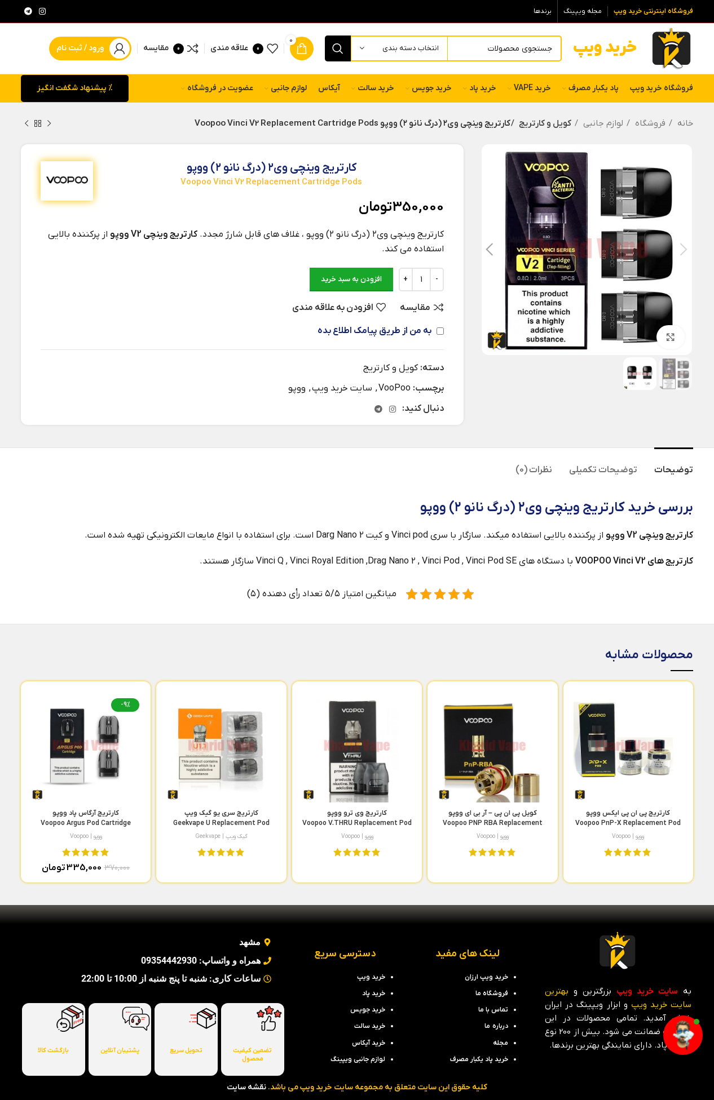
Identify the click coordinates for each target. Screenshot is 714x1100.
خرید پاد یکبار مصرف (479, 1059)
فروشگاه (649, 123)
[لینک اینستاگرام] (42, 11)
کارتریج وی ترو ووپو (357, 823)
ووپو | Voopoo (628, 836)
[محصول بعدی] (26, 123)
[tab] (673, 464)
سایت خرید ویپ (342, 388)
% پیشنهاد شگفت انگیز (75, 88)
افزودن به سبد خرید (351, 279)
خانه (684, 123)
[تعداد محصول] (421, 279)
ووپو (297, 388)
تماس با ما (493, 1009)
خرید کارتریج (619, 508)
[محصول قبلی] (49, 123)
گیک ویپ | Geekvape (222, 836)
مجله (500, 1043)
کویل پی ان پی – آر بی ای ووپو (493, 823)
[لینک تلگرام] (28, 11)
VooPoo (394, 388)
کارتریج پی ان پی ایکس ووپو (628, 823)
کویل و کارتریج (543, 123)
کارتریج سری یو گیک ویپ (221, 823)
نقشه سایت (246, 1087)
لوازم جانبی (602, 123)
